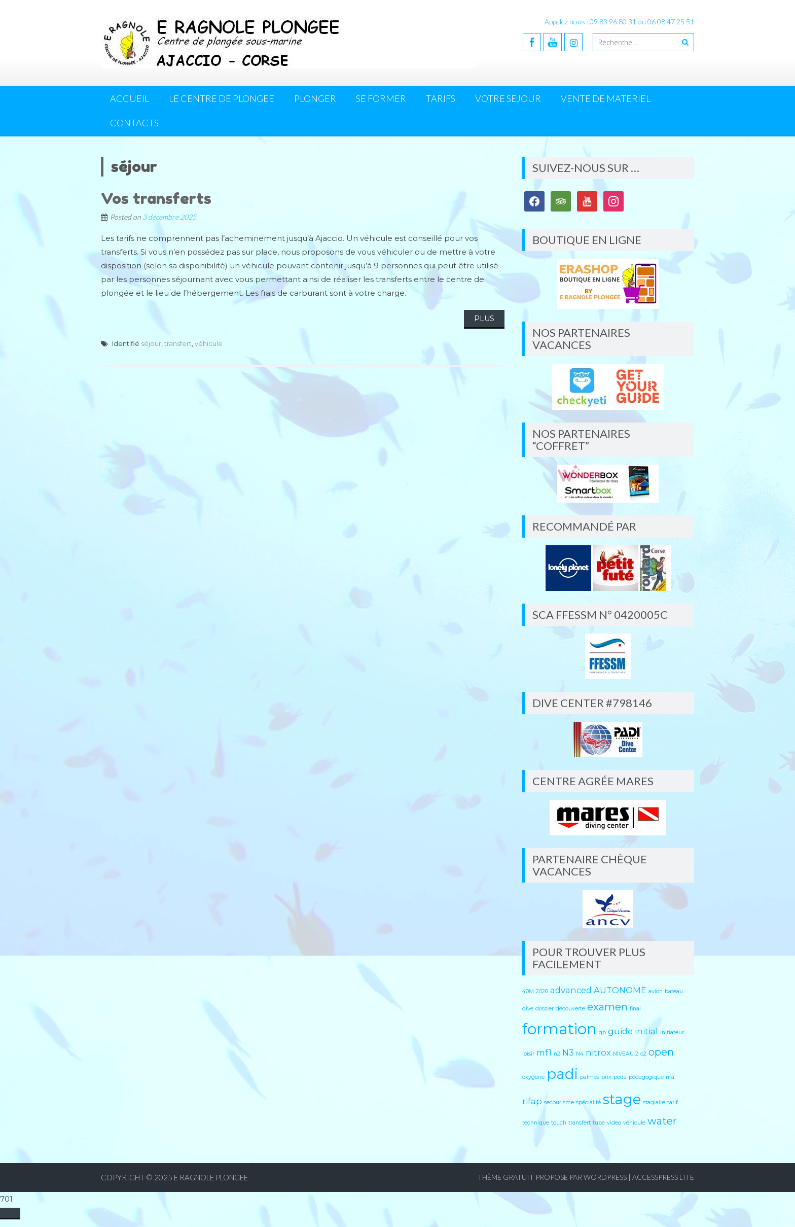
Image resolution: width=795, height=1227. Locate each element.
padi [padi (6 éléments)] (562, 1073)
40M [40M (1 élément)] (528, 991)
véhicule (209, 343)
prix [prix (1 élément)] (606, 1077)
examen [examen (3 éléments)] (607, 1007)
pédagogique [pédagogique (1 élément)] (646, 1077)
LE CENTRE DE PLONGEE (221, 98)
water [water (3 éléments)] (662, 1121)
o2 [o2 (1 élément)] (643, 1053)
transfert (178, 343)
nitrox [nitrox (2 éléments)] (598, 1052)
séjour (151, 343)
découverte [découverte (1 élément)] (570, 1008)
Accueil (129, 98)
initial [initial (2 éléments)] (646, 1031)
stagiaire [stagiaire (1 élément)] (654, 1102)
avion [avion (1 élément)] (655, 991)
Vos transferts (156, 198)
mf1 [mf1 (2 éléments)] (544, 1052)
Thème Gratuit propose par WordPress (552, 1177)
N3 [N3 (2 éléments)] (568, 1052)
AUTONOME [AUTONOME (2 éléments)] (620, 990)
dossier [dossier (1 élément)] (544, 1008)
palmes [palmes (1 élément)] (589, 1077)
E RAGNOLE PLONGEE (211, 1177)
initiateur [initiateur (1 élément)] (672, 1032)
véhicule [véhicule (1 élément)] (634, 1122)
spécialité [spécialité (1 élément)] (588, 1102)
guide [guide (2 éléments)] (620, 1031)
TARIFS (440, 98)
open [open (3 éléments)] (661, 1052)
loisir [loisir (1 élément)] (528, 1053)
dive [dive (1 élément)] (527, 1008)
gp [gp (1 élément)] (602, 1032)
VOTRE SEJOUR (508, 98)
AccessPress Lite (663, 1177)
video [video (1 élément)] (614, 1122)
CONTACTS (134, 122)
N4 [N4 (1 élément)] (580, 1053)
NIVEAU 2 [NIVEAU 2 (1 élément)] (625, 1053)
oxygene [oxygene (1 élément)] (533, 1077)
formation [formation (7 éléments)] (559, 1029)
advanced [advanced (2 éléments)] (571, 990)
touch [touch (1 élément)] (558, 1122)
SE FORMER (381, 98)
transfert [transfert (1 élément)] (579, 1122)
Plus (484, 318)
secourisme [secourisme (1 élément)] (559, 1102)
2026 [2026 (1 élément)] (542, 991)
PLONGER (315, 98)
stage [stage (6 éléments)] (622, 1099)
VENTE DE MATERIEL (606, 98)
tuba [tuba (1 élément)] (599, 1122)
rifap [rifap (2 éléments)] (532, 1101)
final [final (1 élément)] (635, 1008)
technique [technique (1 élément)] (535, 1122)
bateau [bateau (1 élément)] (674, 991)
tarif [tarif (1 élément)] (672, 1102)
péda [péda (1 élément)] (620, 1077)
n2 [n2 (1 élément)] (557, 1053)
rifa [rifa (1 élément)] (670, 1077)
